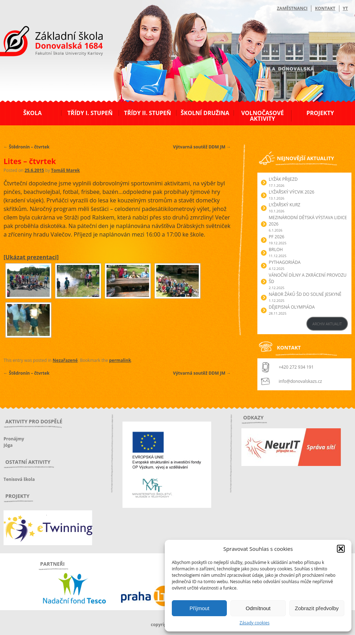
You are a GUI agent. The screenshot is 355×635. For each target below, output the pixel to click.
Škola (32, 113)
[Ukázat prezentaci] (31, 257)
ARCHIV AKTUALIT (327, 323)
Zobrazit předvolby (317, 608)
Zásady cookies (254, 623)
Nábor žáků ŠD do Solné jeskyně (305, 294)
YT (345, 8)
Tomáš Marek (65, 170)
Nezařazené (65, 360)
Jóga (8, 445)
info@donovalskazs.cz (300, 381)
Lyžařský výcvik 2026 (291, 192)
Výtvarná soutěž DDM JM (202, 147)
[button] (340, 548)
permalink (120, 360)
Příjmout (199, 608)
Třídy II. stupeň (147, 113)
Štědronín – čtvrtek (27, 147)
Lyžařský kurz (284, 205)
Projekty (320, 113)
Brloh (276, 249)
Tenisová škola (19, 479)
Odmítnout (258, 608)
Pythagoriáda (285, 262)
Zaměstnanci (292, 8)
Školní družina (205, 113)
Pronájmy (14, 439)
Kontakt (325, 8)
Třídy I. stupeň (90, 113)
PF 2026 (276, 237)
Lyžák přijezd (283, 179)
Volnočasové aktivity (262, 115)
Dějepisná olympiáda (292, 307)
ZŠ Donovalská (42, 42)
